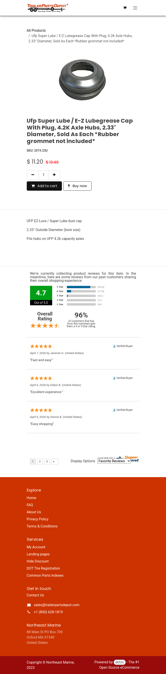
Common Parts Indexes (45, 575)
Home (31, 498)
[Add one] (54, 175)
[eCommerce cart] (124, 8)
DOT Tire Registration (43, 568)
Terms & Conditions (42, 526)
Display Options (83, 461)
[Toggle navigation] (135, 8)
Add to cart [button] (44, 185)
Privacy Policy (38, 519)
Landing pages (38, 554)
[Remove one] (33, 175)
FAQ (30, 505)
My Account (36, 547)
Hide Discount (38, 561)
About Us (34, 512)
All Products (36, 30)
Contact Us (35, 595)
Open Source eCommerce (119, 667)
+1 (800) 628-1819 (48, 612)
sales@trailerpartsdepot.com (56, 605)
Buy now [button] (77, 185)
